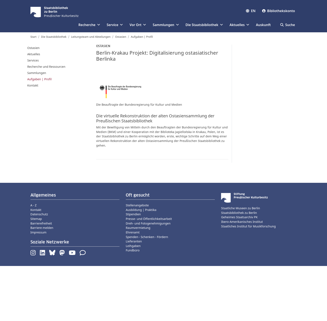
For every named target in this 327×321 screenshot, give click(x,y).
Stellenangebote (137, 260)
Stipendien (133, 269)
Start (33, 37)
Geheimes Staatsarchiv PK (239, 272)
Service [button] (115, 25)
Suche (287, 25)
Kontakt (32, 85)
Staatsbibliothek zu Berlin (239, 268)
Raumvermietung (138, 283)
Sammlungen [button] (166, 25)
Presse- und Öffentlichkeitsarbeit (149, 274)
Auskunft (263, 25)
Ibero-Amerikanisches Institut (242, 277)
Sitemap (36, 274)
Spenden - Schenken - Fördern (147, 292)
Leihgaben (133, 301)
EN (250, 11)
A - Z (33, 260)
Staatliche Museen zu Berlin (240, 263)
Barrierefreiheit (41, 278)
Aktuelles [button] (239, 25)
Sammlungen (36, 73)
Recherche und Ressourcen (46, 67)
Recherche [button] (89, 25)
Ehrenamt (133, 287)
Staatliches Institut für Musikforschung (248, 281)
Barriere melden (41, 283)
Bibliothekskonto (278, 11)
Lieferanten (134, 296)
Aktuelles (33, 54)
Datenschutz (39, 269)
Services (33, 60)
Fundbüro (133, 305)
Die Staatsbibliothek (54, 37)
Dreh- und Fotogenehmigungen (148, 278)
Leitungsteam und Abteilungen (91, 37)
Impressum (38, 287)
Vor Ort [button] (138, 25)
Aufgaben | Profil (142, 37)
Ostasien (120, 37)
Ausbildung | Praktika (141, 265)
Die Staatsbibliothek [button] (204, 25)
